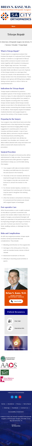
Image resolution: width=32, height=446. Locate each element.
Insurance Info (15, 328)
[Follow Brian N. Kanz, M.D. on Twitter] (16, 397)
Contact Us (24, 408)
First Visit (14, 321)
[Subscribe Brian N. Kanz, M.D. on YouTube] (20, 397)
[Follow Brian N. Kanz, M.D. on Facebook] (12, 397)
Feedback (15, 408)
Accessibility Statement (16, 412)
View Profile (17, 301)
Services (8, 45)
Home (3, 404)
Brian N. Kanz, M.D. (16, 295)
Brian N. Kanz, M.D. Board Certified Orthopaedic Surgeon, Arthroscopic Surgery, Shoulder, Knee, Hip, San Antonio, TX (16, 419)
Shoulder (14, 45)
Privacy (18, 404)
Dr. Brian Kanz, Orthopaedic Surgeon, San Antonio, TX (16, 42)
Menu (16, 26)
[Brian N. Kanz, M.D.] (16, 8)
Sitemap (7, 408)
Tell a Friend (27, 404)
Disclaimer (11, 404)
